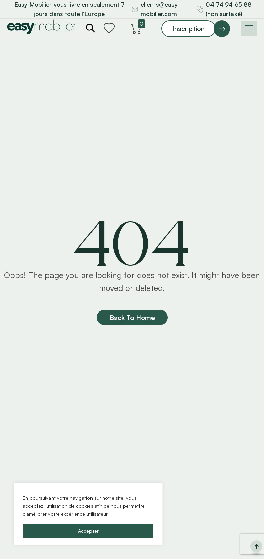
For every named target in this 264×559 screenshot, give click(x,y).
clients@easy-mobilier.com (160, 9)
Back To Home (132, 317)
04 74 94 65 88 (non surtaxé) (229, 9)
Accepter (88, 531)
